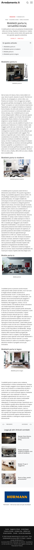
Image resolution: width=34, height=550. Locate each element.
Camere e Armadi (8, 531)
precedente (7, 424)
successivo (26, 424)
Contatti (15, 533)
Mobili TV (13, 38)
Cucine (7, 529)
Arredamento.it (10, 2)
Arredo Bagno (25, 529)
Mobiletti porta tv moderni (12, 49)
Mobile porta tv (8, 52)
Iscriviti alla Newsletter (25, 533)
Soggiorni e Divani (15, 529)
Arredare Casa (18, 531)
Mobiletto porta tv (9, 47)
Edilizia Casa (26, 531)
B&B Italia (20, 38)
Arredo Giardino (7, 533)
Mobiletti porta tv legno (11, 54)
